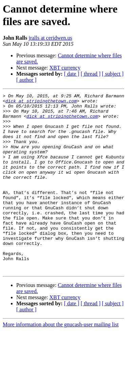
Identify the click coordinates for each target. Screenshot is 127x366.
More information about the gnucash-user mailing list (61, 360)
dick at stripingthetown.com (41, 103)
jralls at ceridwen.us (50, 38)
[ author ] (26, 80)
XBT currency (65, 68)
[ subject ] (113, 74)
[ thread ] (91, 74)
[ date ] (71, 74)
